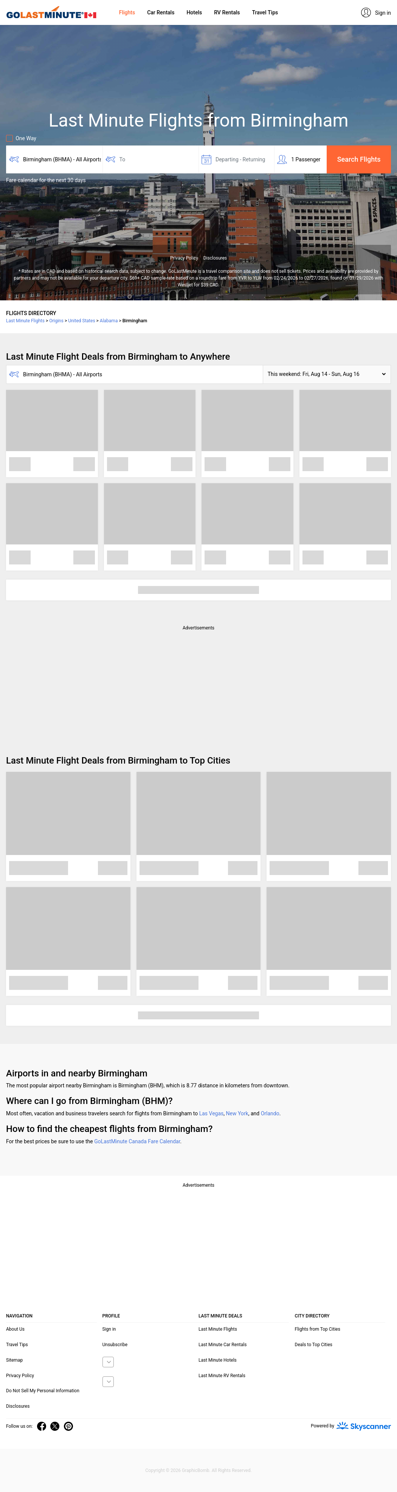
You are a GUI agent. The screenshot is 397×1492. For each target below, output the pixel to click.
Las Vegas (211, 1113)
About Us (15, 1329)
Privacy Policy (184, 258)
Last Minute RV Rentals (221, 1375)
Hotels (194, 12)
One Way (21, 138)
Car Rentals (160, 12)
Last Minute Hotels (217, 1360)
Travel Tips (265, 12)
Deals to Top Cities (314, 1344)
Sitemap (14, 1360)
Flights (127, 12)
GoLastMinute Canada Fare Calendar (137, 1141)
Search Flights (359, 159)
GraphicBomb (195, 1470)
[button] (327, 374)
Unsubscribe (115, 1344)
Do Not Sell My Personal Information (42, 1390)
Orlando (270, 1113)
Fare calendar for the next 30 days (46, 180)
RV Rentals (227, 12)
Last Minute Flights (217, 1329)
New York (237, 1113)
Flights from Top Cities (317, 1329)
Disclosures (215, 258)
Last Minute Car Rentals (222, 1344)
